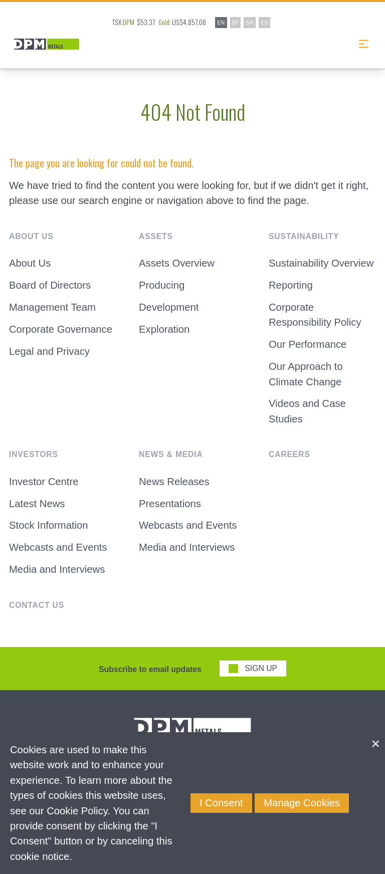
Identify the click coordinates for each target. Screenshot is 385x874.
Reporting (291, 285)
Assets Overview (177, 263)
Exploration (164, 329)
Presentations (170, 503)
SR (250, 23)
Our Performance (307, 344)
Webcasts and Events (58, 547)
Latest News (37, 503)
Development (169, 307)
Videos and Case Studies (307, 411)
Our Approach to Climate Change (305, 374)
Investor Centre (43, 481)
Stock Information (48, 525)
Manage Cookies (302, 802)
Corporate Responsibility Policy (315, 315)
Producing (161, 285)
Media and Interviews (57, 569)
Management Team (52, 307)
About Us (30, 263)
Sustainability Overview (321, 263)
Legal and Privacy (49, 351)
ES (264, 23)
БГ (235, 23)
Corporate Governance (60, 329)
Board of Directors (50, 285)
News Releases (174, 481)
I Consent (221, 802)
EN (221, 23)
